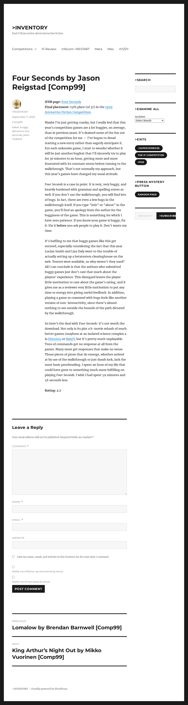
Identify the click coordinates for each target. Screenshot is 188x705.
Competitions (22, 49)
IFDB (141, 162)
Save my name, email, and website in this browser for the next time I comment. (63, 556)
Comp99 (17, 122)
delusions (18, 131)
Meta (98, 49)
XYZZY (124, 49)
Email (17, 519)
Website (18, 537)
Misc (110, 49)
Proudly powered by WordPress (49, 688)
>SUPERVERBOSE (149, 148)
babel (15, 127)
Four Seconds (71, 102)
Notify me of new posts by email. (31, 581)
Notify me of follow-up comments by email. (38, 571)
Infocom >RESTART (76, 49)
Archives (140, 116)
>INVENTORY (30, 27)
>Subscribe (167, 215)
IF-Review (49, 49)
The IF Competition (151, 155)
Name (17, 501)
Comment (20, 446)
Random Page (147, 194)
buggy (24, 127)
